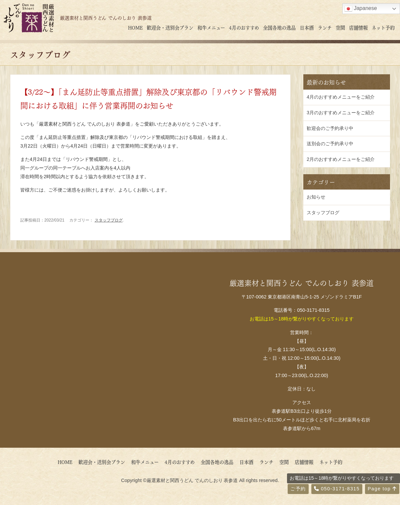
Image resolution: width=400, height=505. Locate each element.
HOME (135, 27)
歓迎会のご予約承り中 (330, 128)
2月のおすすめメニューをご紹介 (341, 159)
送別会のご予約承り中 (330, 143)
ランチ (325, 27)
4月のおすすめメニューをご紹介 (341, 97)
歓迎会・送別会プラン (170, 27)
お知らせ (316, 197)
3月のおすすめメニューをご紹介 (341, 112)
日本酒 (307, 27)
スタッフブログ (109, 220)
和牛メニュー (211, 27)
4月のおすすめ (244, 27)
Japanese (360, 9)
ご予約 (298, 488)
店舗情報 (358, 27)
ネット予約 (383, 27)
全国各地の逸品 (279, 27)
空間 (340, 27)
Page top (382, 488)
